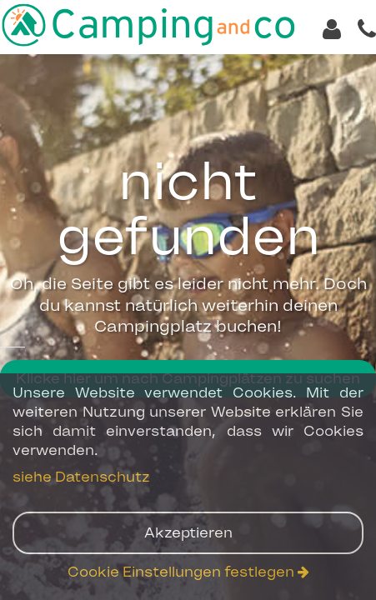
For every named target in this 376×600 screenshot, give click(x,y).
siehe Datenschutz (81, 476)
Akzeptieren (188, 532)
